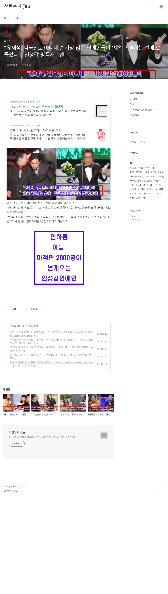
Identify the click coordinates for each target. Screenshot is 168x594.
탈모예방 (150, 189)
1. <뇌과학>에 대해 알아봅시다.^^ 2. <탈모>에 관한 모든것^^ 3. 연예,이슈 (42, 532)
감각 (152, 185)
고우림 (138, 198)
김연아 (147, 168)
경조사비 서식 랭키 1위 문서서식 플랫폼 (36, 106)
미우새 (138, 185)
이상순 (160, 176)
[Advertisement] (59, 171)
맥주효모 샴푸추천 (137, 181)
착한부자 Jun (17, 6)
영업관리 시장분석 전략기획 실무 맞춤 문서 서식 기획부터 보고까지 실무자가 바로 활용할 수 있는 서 (48, 113)
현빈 (132, 185)
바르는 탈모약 (136, 172)
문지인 (149, 181)
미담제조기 (147, 193)
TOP (161, 583)
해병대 (145, 198)
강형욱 (160, 172)
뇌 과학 (133, 99)
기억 (154, 168)
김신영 (158, 185)
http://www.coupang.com (22, 125)
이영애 (133, 168)
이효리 (133, 189)
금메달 (153, 172)
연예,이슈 (14, 421)
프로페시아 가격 (136, 176)
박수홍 (140, 168)
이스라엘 (157, 193)
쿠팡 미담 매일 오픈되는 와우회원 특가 (35, 130)
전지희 (133, 193)
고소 (139, 193)
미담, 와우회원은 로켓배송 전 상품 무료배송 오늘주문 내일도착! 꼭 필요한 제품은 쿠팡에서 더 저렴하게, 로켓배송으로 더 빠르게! (47, 136)
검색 (153, 6)
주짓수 (157, 181)
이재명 (145, 185)
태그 (18, 18)
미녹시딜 (159, 189)
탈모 (132, 104)
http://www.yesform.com (22, 101)
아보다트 (141, 189)
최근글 (133, 142)
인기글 (143, 142)
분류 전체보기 (136, 93)
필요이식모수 (150, 176)
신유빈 (146, 172)
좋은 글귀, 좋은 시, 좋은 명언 (143, 109)
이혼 (132, 198)
